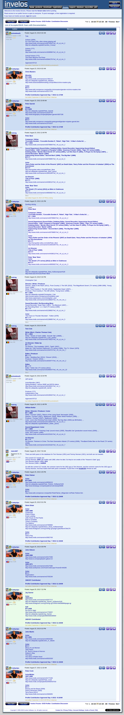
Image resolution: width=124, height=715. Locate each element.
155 (95, 21)
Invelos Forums (35, 21)
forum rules (42, 11)
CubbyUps (15, 69)
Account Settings (78, 710)
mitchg (14, 133)
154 (92, 21)
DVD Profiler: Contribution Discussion (55, 21)
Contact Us (58, 710)
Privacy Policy (67, 710)
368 (106, 21)
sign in (28, 16)
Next (118, 21)
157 (100, 21)
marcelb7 (14, 451)
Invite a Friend (89, 710)
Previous (111, 21)
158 (103, 21)
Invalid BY (82, 468)
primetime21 (16, 33)
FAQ (96, 710)
